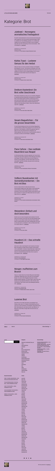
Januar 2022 (24, 449)
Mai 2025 (23, 394)
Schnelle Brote (24, 368)
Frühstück (27, 289)
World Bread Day (28, 315)
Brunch (25, 289)
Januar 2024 (24, 418)
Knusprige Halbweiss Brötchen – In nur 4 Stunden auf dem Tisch (44, 343)
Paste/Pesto (24, 364)
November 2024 (24, 403)
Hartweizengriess (25, 168)
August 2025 (24, 390)
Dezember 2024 (24, 401)
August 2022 (24, 438)
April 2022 (23, 444)
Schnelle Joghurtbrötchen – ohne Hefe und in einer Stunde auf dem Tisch (43, 345)
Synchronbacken (27, 139)
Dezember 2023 (24, 419)
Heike (5, 378)
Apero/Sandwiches (25, 345)
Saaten (33, 289)
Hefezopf (23, 355)
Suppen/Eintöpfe (24, 370)
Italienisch (29, 168)
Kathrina (5, 393)
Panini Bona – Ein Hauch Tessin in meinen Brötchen (43, 352)
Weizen (31, 110)
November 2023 (24, 421)
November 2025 (24, 385)
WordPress (48, 464)
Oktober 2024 (24, 404)
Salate (23, 367)
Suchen (5, 339)
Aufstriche (23, 346)
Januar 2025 (24, 400)
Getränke (23, 354)
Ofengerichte (24, 361)
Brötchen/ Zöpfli (23, 288)
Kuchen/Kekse (24, 357)
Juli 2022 (23, 440)
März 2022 (23, 446)
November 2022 (24, 434)
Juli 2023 (23, 425)
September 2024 (24, 406)
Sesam (24, 139)
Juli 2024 (23, 409)
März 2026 (23, 379)
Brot (20, 49)
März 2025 (23, 397)
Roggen (28, 110)
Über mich (23, 371)
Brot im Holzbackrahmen (26, 349)
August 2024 (24, 407)
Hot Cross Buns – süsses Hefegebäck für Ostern (43, 347)
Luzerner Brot (20, 299)
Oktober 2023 (24, 422)
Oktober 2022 (24, 435)
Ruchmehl (23, 315)
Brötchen (22, 289)
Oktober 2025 (24, 387)
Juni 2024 (23, 410)
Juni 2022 (23, 441)
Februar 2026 (24, 381)
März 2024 (23, 415)
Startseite (49, 13)
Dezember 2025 (24, 384)
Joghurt (31, 289)
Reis (22, 365)
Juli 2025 (23, 391)
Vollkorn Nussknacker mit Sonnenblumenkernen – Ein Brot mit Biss (27, 181)
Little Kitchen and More (10, 13)
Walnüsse (15, 201)
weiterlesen (23, 45)
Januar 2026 (24, 382)
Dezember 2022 (24, 432)
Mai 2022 (23, 443)
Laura (5, 386)
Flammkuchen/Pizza (25, 352)
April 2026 (23, 378)
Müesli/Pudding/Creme (26, 358)
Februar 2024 (24, 416)
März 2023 (23, 429)
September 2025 (24, 388)
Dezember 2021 (24, 450)
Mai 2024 (23, 412)
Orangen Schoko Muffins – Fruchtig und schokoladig (43, 349)
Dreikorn (25, 110)
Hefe (21, 259)
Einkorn (23, 230)
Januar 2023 (24, 431)
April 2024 (23, 413)
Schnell (26, 259)
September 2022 (24, 437)
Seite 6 (13, 326)
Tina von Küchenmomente (8, 382)
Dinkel (23, 110)
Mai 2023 (23, 428)
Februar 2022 (24, 447)
